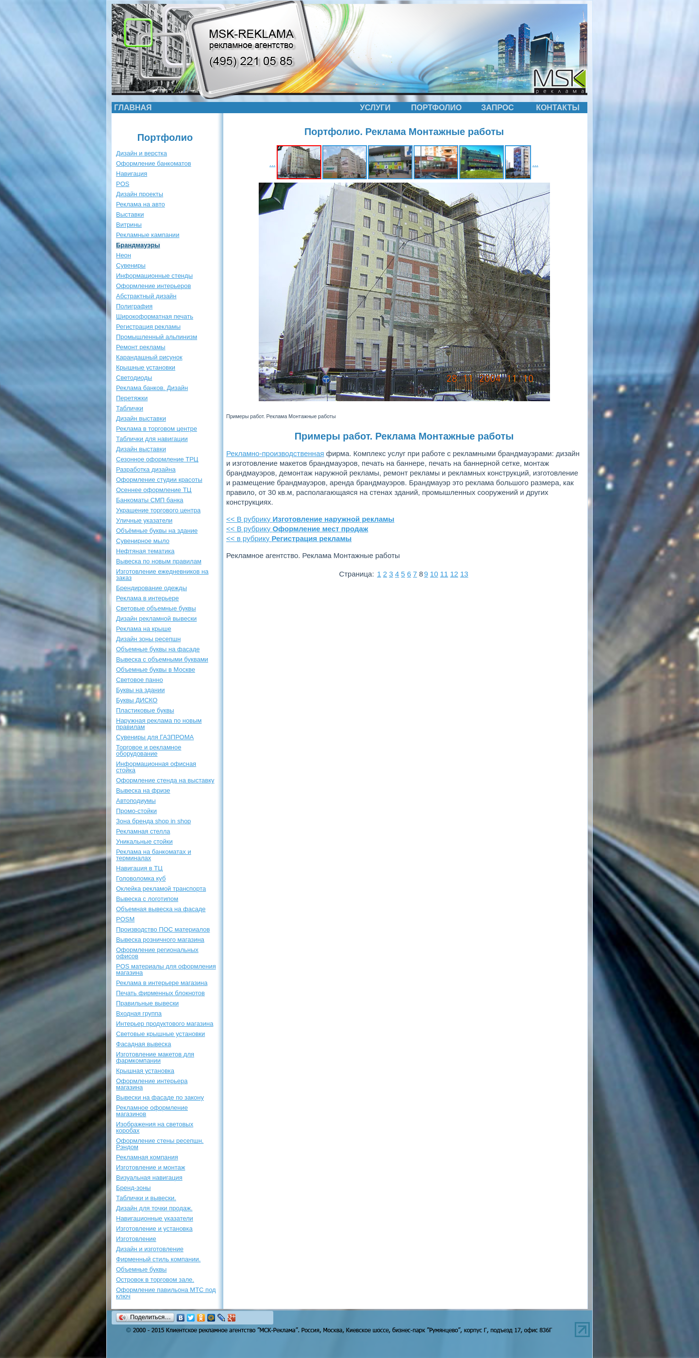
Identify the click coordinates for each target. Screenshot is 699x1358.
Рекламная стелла (143, 831)
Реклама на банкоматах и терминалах (153, 855)
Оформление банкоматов (153, 163)
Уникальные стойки (144, 841)
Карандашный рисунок (149, 357)
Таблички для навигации (152, 438)
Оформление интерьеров (153, 285)
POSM (125, 919)
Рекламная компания (147, 1157)
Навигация (131, 173)
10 (434, 574)
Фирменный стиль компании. (158, 1259)
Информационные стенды (154, 275)
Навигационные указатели (154, 1218)
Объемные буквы (141, 1269)
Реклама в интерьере (147, 598)
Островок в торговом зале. (155, 1279)
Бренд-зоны (133, 1187)
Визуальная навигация (149, 1177)
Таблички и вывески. (146, 1198)
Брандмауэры (138, 245)
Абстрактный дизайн (146, 296)
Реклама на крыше (143, 628)
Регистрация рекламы (148, 326)
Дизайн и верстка (141, 153)
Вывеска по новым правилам (158, 561)
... (272, 163)
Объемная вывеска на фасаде (161, 909)
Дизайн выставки (141, 418)
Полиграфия (134, 306)
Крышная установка (145, 1070)
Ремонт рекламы (141, 347)
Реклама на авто (140, 204)
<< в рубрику (288, 538)
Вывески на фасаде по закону (160, 1097)
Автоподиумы (136, 800)
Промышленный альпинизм (156, 336)
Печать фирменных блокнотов (160, 993)
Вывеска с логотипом (147, 898)
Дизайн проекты (139, 194)
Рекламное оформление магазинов (152, 1111)
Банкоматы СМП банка (149, 500)
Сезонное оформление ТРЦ (157, 459)
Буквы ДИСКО (136, 700)
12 (454, 574)
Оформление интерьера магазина (151, 1084)
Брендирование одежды (151, 588)
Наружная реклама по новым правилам (158, 723)
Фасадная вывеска (143, 1044)
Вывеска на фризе (143, 790)
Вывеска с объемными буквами (162, 659)
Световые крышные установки (160, 1033)
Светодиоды (134, 377)
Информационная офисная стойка (156, 767)
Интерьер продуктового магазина (164, 1023)
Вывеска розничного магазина (160, 939)
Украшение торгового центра (158, 510)
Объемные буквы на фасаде (158, 649)
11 (444, 574)
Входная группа (139, 1013)
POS (122, 183)
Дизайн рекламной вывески (156, 618)
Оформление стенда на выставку (165, 780)
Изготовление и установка (154, 1228)
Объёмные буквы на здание (157, 530)
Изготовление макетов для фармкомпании (155, 1057)
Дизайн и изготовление (149, 1249)
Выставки (130, 214)
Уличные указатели (144, 520)
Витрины (129, 224)
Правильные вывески (147, 1003)
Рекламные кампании (147, 234)
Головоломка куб (141, 878)
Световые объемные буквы (156, 608)
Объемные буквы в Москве (155, 669)
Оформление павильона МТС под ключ (166, 1293)
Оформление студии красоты (159, 479)
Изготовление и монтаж (150, 1167)
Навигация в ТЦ (139, 868)
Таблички (129, 408)
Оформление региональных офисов (157, 953)
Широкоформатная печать (154, 316)
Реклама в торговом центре (156, 428)
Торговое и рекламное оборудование (148, 750)
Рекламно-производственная (275, 453)
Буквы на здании (140, 690)
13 (464, 574)
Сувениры (131, 265)
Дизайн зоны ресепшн (148, 639)
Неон (123, 255)
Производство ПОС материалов (163, 929)
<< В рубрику (310, 519)
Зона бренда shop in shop (153, 821)
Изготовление (136, 1238)
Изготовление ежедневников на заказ (162, 574)
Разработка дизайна (146, 469)
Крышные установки (145, 367)
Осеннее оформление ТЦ (153, 489)
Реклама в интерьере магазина (161, 982)
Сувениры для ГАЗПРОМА (155, 737)
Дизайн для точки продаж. (154, 1208)
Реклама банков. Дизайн (152, 387)
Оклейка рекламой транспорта (161, 888)
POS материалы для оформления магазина (166, 969)
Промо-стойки (136, 811)
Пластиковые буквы (145, 710)
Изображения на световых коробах (154, 1127)
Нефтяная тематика (145, 551)
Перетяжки (132, 398)
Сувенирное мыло (142, 540)
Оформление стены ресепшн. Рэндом (159, 1144)
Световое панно (139, 679)
